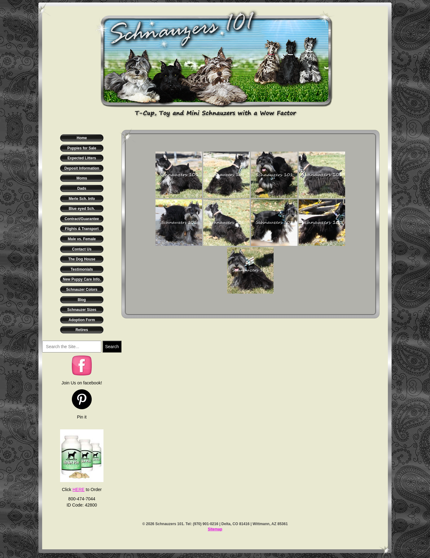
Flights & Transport (82, 229)
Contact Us (82, 249)
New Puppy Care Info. (82, 279)
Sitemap (215, 529)
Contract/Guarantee (81, 219)
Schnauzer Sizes (81, 310)
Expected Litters (82, 158)
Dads (81, 188)
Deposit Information (81, 168)
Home (82, 138)
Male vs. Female (82, 239)
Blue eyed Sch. (82, 208)
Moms (82, 178)
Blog (82, 300)
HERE (78, 489)
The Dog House (81, 259)
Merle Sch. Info (82, 199)
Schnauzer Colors (81, 289)
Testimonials (82, 269)
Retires (82, 330)
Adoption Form (81, 320)
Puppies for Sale (81, 148)
